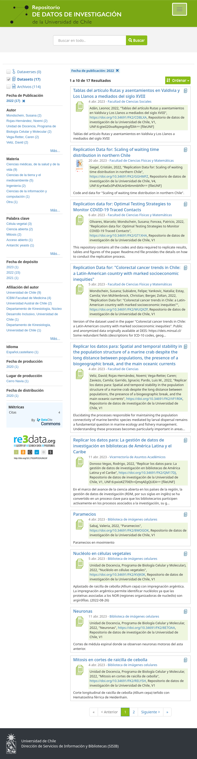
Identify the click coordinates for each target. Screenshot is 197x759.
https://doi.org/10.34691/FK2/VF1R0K (154, 399)
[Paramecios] (79, 524)
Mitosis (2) (13, 234)
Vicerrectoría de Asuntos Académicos (137, 457)
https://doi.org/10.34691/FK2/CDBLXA (118, 117)
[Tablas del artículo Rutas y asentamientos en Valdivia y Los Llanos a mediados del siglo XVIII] (79, 106)
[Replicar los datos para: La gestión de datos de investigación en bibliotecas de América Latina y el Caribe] (79, 462)
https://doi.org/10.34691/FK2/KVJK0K (117, 574)
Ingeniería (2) (16, 186)
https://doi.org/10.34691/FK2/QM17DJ (147, 472)
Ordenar (177, 80)
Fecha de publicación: (95, 71)
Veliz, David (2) (17, 142)
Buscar (136, 40)
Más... (55, 151)
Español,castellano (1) (22, 352)
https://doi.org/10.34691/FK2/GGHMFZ (119, 176)
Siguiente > (150, 711)
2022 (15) (13, 272)
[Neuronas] (79, 621)
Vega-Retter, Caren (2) (22, 137)
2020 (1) (12, 367)
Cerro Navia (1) (17, 381)
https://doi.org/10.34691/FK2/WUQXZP (118, 309)
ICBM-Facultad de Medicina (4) (28, 298)
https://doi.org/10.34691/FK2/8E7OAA (146, 628)
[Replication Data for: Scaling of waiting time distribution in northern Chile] (79, 165)
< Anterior (109, 711)
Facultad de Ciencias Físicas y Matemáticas (142, 160)
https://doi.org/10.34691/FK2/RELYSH (118, 681)
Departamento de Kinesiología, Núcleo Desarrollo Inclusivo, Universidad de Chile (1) (34, 314)
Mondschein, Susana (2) (24, 115)
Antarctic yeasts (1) (20, 245)
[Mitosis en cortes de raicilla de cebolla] (79, 670)
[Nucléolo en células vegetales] (79, 564)
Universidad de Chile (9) (23, 292)
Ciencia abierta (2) (19, 229)
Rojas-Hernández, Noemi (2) (26, 121)
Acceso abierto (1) (19, 240)
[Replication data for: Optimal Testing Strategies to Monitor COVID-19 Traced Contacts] (79, 220)
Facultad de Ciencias (123, 369)
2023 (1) (12, 267)
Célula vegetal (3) (19, 224)
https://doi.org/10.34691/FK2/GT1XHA (118, 235)
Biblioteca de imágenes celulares (132, 519)
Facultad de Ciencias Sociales (129, 101)
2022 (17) (15, 101)
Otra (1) (11, 202)
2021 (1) (12, 278)
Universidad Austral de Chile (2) (29, 303)
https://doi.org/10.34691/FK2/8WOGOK (119, 530)
